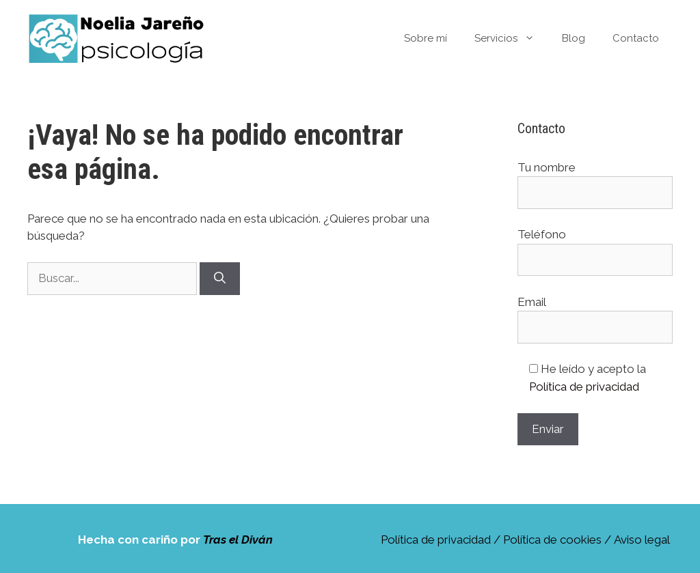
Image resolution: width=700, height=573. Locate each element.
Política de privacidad (584, 386)
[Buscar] (220, 278)
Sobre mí (425, 38)
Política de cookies (552, 539)
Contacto (635, 38)
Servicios (511, 38)
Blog (573, 38)
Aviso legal (642, 539)
